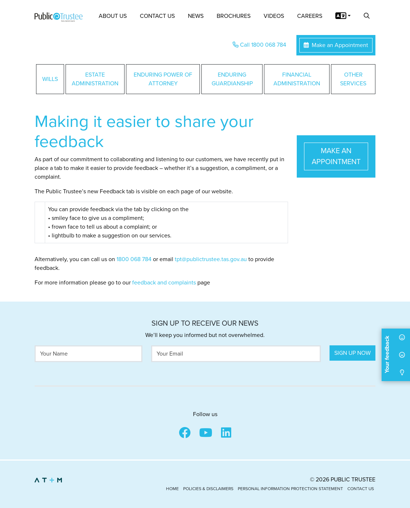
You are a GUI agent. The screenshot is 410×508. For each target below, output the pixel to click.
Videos (274, 16)
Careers (309, 16)
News (196, 16)
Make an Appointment (336, 45)
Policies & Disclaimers (208, 488)
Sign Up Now (352, 353)
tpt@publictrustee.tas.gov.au (211, 259)
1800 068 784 (134, 259)
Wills (50, 79)
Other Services (353, 79)
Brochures (234, 16)
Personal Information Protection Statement (290, 488)
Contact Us (157, 16)
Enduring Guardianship (232, 79)
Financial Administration (296, 79)
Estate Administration (95, 79)
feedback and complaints (164, 282)
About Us (113, 16)
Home (172, 488)
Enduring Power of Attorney (163, 79)
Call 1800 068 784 (259, 45)
